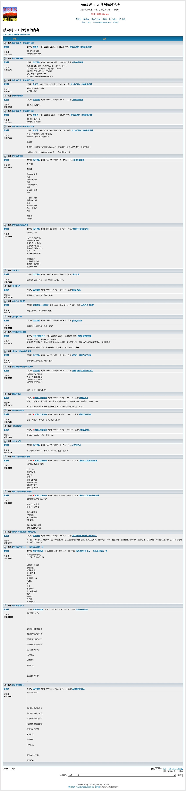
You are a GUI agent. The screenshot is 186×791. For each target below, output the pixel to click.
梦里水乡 (15, 271)
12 (170, 769)
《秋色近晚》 (17, 426)
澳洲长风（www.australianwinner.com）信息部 (84, 787)
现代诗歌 (36, 62)
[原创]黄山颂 (17, 317)
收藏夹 (113, 19)
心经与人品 (16, 441)
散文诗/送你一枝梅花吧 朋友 (23, 43)
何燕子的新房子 (39, 336)
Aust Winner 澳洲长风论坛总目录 (16, 35)
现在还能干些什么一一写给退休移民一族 (27, 547)
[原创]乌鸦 (16, 286)
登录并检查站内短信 (102, 22)
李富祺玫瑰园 (38, 551)
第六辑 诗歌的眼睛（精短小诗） (24, 532)
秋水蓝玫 (36, 536)
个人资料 (86, 22)
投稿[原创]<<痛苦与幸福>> (22, 367)
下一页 (180, 769)
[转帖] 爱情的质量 (19, 332)
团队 (105, 19)
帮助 (78, 19)
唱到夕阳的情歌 (18, 410)
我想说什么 (16, 394)
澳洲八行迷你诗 (40, 398)
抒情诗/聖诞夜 (17, 58)
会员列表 (95, 19)
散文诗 (35, 47)
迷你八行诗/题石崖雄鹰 (21, 457)
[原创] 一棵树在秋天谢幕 (21, 351)
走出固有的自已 (18, 606)
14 (175, 769)
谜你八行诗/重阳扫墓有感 (22, 492)
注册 (122, 19)
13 (173, 769)
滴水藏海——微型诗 (41, 305)
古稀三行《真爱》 (19, 301)
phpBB (88, 785)
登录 (116, 22)
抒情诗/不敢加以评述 (20, 225)
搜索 (86, 19)
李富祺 (6, 47)
